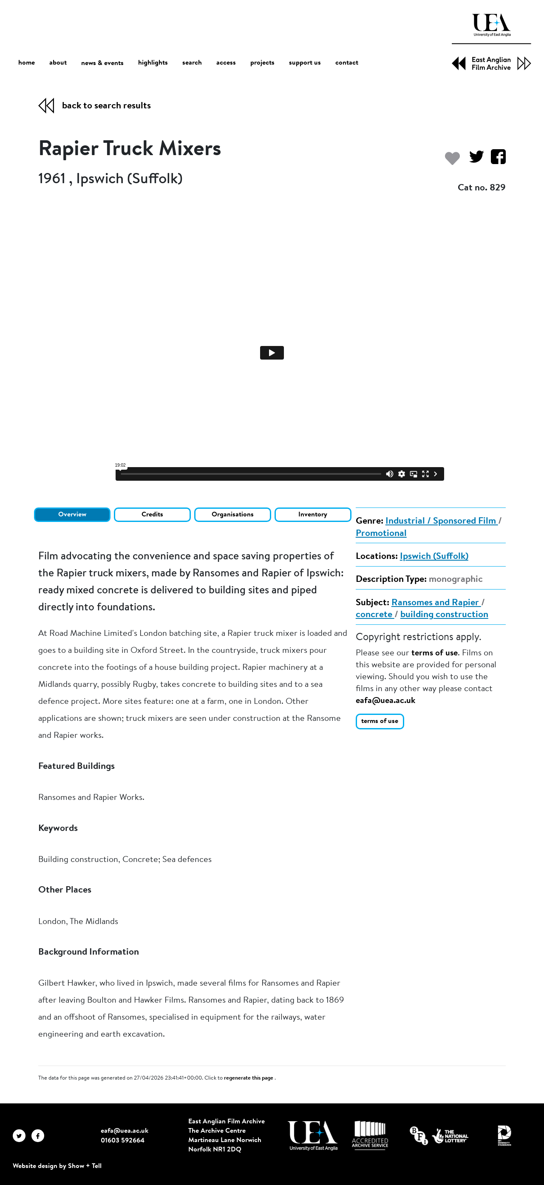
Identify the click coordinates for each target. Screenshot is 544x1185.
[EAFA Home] (491, 42)
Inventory (312, 514)
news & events (102, 63)
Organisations (233, 514)
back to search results (106, 106)
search (192, 63)
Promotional (381, 534)
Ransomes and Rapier (436, 603)
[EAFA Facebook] (39, 1135)
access (226, 63)
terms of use (434, 653)
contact (347, 63)
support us (304, 63)
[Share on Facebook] (495, 161)
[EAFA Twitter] (22, 1135)
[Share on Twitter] (473, 161)
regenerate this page (249, 1078)
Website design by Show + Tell (57, 1166)
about (58, 63)
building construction (444, 615)
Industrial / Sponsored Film (441, 521)
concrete (375, 615)
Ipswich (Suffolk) (434, 556)
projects (262, 63)
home (26, 62)
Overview (72, 514)
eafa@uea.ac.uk (385, 701)
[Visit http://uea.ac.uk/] (312, 1136)
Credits (152, 514)
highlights (153, 63)
